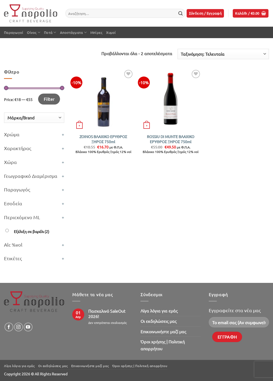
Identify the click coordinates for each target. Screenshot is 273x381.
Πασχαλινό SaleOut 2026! (106, 313)
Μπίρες (96, 32)
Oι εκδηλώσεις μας (158, 321)
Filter (49, 99)
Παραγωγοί (13, 32)
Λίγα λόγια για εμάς (159, 310)
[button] (205, 13)
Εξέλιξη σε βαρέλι (31, 231)
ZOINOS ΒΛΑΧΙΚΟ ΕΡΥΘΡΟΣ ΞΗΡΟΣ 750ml (103, 139)
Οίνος (33, 32)
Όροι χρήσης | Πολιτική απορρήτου (162, 345)
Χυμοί (111, 32)
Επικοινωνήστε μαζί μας (163, 331)
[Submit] (180, 13)
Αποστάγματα (73, 32)
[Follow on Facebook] (9, 327)
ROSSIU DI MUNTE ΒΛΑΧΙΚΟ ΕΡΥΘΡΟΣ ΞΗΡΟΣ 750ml (170, 139)
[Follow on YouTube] (28, 327)
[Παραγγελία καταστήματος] (223, 54)
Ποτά (50, 32)
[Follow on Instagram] (18, 327)
